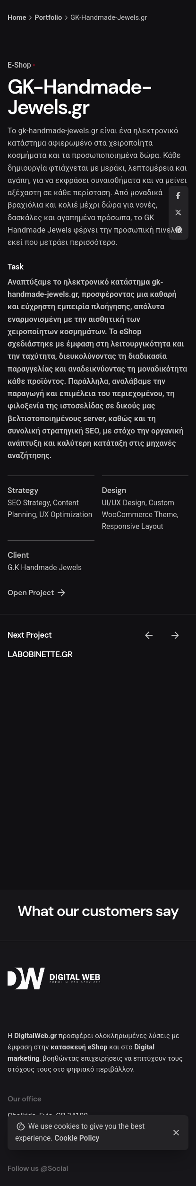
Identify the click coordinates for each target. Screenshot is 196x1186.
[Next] (175, 635)
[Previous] (149, 635)
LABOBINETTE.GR (40, 654)
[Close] (176, 1132)
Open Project (37, 592)
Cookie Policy (76, 1138)
